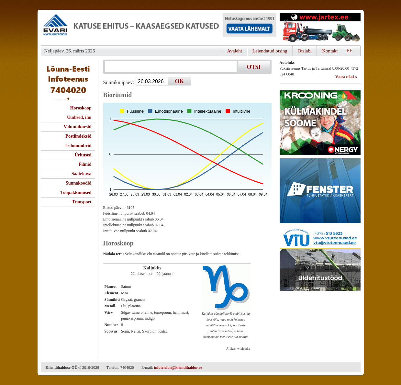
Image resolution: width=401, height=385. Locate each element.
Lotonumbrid (78, 145)
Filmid (85, 164)
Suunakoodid (78, 183)
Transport (81, 201)
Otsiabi (305, 50)
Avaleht (234, 50)
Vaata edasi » (346, 76)
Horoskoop (81, 108)
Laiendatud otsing (269, 50)
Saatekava (81, 173)
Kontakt (330, 50)
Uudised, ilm (79, 117)
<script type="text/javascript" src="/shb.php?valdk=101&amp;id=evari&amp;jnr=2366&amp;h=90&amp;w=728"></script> (158, 27)
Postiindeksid (78, 136)
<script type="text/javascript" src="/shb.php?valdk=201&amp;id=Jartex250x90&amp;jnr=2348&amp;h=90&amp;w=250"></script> (320, 27)
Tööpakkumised (75, 192)
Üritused (82, 155)
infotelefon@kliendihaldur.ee (178, 367)
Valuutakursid (78, 126)
